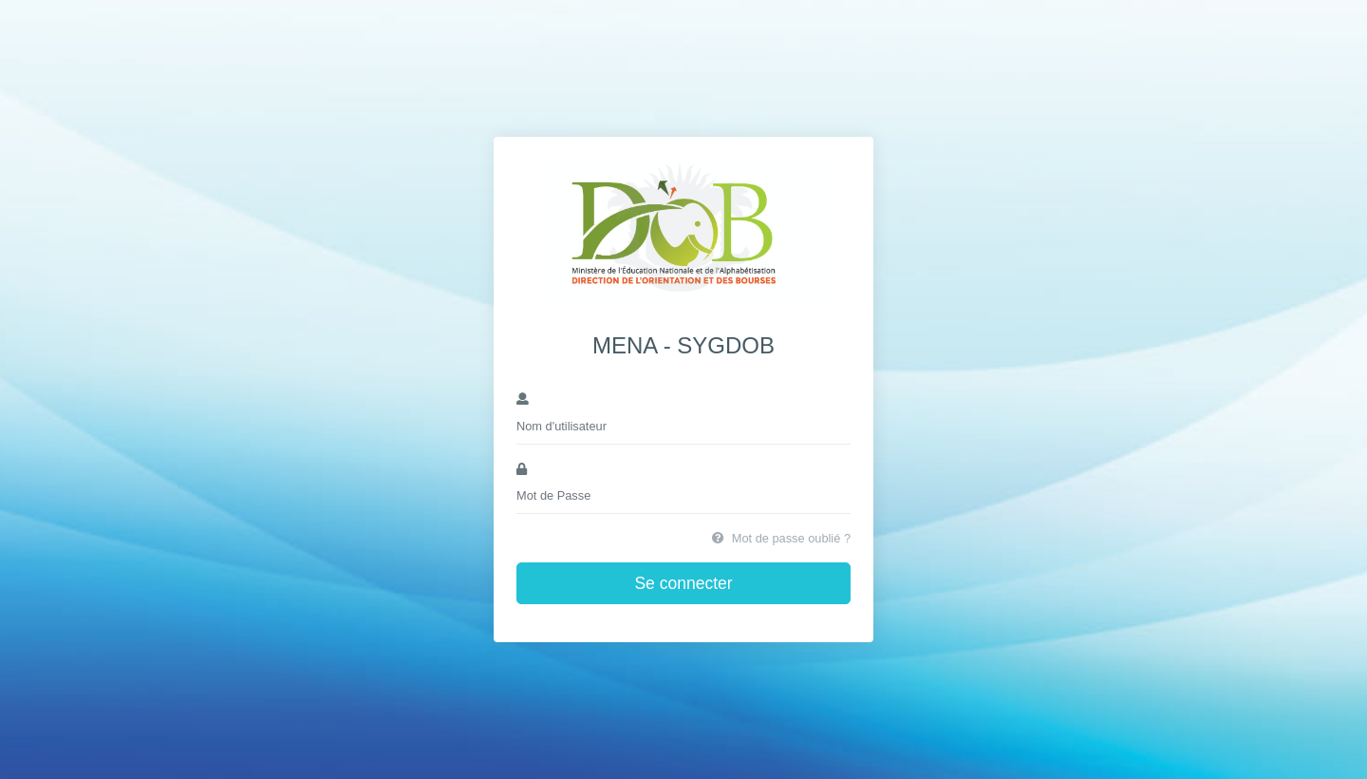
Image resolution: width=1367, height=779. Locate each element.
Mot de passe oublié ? (781, 538)
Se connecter (683, 583)
